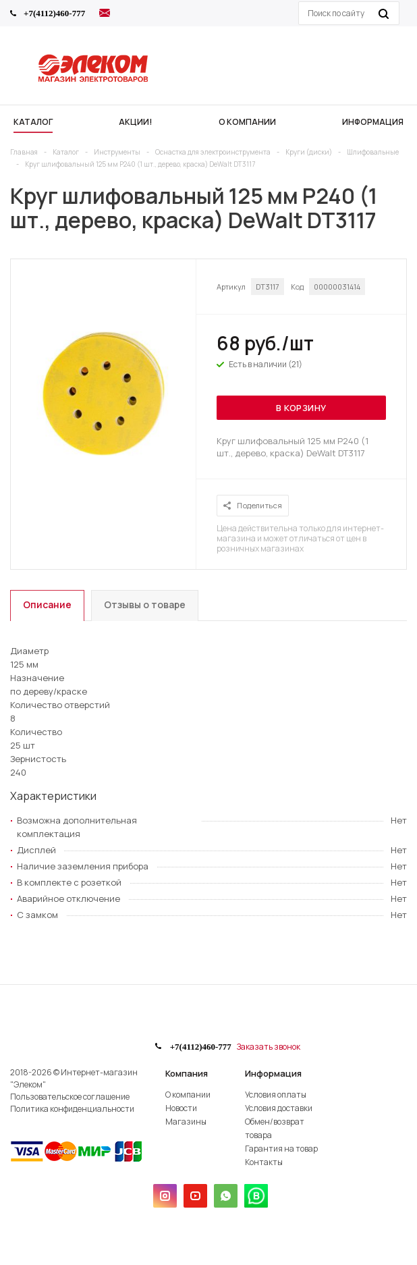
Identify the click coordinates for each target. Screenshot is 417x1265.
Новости (181, 1108)
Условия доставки (278, 1108)
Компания (186, 1073)
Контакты (264, 1162)
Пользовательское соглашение (70, 1096)
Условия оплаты (275, 1094)
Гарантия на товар (281, 1148)
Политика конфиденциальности (72, 1108)
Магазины (185, 1121)
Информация (273, 1073)
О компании (188, 1094)
